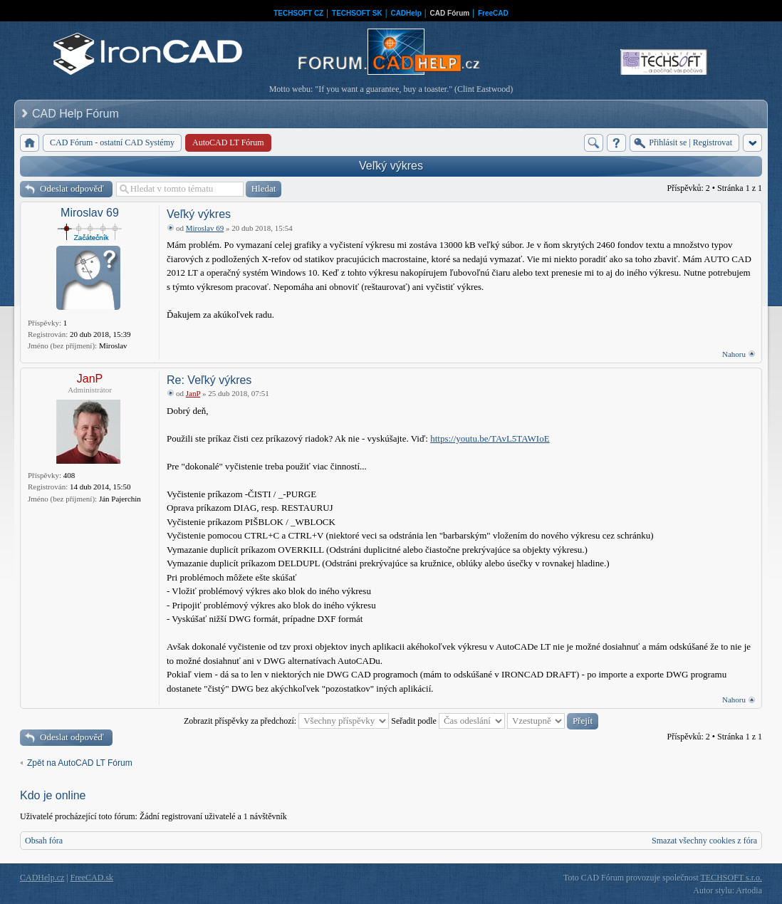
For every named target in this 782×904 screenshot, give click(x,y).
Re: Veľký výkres (209, 380)
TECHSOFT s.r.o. (731, 878)
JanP (90, 379)
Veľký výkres (391, 166)
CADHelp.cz (42, 878)
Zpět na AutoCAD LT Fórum (79, 763)
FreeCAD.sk (92, 878)
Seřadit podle (448, 721)
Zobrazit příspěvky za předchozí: (286, 721)
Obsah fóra (44, 841)
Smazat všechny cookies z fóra (704, 841)
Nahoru (734, 354)
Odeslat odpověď (72, 188)
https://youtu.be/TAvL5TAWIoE (489, 438)
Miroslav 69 (90, 213)
